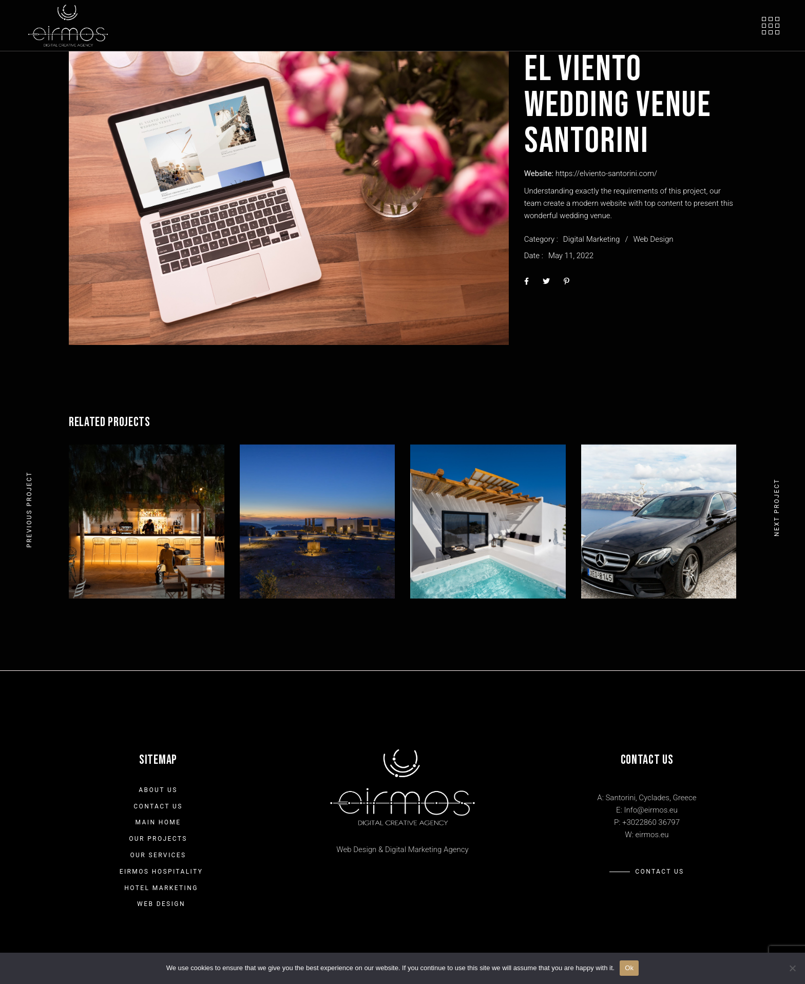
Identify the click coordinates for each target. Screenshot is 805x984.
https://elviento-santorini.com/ (606, 173)
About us (158, 790)
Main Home (158, 822)
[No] (792, 968)
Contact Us (157, 806)
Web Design (653, 239)
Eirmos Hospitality (161, 871)
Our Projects (158, 838)
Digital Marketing (591, 239)
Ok (629, 968)
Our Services (158, 855)
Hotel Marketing (161, 888)
